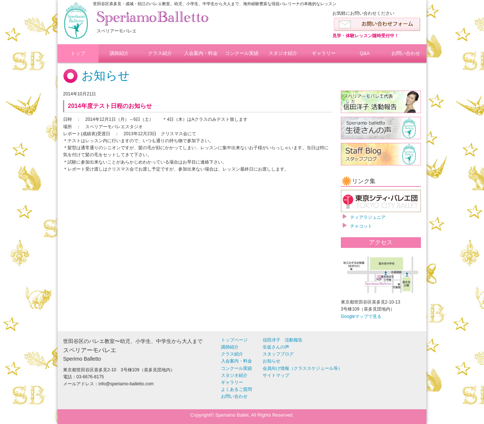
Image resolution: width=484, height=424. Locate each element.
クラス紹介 (160, 53)
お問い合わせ (405, 53)
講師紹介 (119, 53)
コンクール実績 (242, 53)
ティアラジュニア (368, 217)
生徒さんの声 (276, 347)
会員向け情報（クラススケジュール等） (302, 368)
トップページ (234, 340)
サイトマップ (276, 375)
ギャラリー (324, 53)
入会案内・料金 (201, 53)
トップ (78, 53)
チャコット (361, 226)
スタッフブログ (278, 354)
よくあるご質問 (236, 389)
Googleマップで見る (361, 316)
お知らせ (106, 75)
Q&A (365, 53)
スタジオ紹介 (283, 53)
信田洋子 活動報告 (282, 340)
